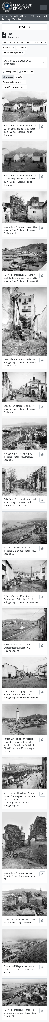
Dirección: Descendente (13, 87)
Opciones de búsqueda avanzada (18, 62)
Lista (18, 77)
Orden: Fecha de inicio (13, 82)
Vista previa (9, 72)
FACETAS (24, 26)
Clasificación (26, 72)
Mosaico (8, 77)
